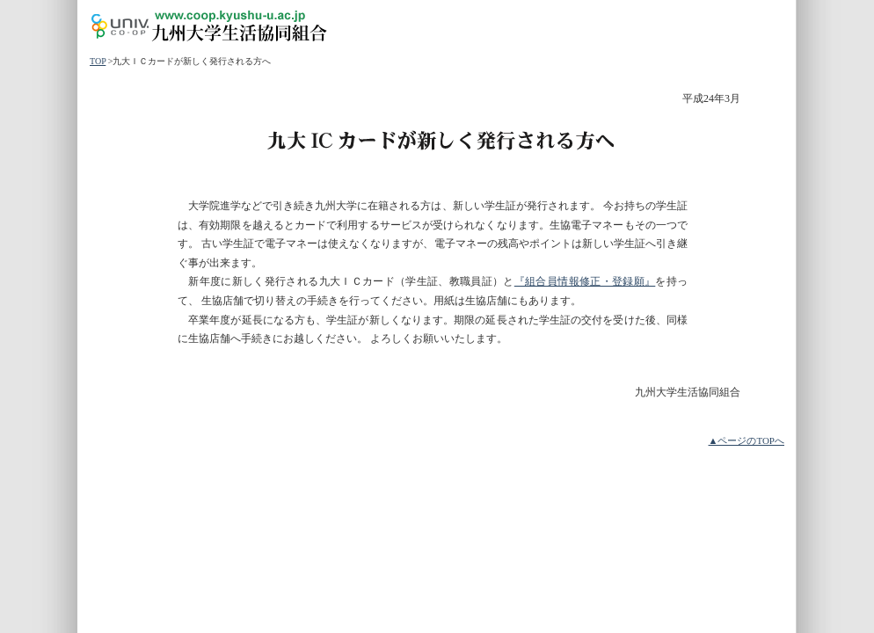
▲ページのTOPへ (746, 440)
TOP (98, 61)
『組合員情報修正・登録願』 (585, 281)
